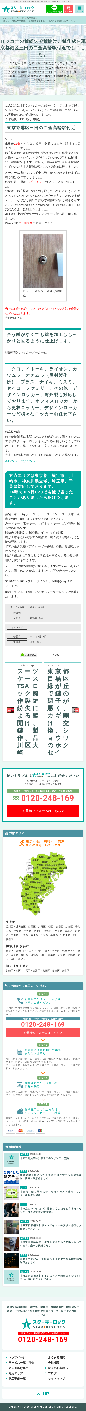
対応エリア (16, 1373)
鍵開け (42, 607)
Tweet (55, 654)
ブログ (52, 1373)
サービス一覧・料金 (21, 1362)
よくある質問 (56, 1357)
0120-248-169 (47, 798)
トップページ (17, 1357)
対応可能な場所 (18, 1368)
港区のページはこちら (20, 461)
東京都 (33, 618)
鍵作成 (33, 607)
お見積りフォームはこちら (43, 811)
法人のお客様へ (58, 1368)
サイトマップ (56, 1378)
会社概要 (53, 1362)
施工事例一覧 (17, 1378)
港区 (40, 618)
